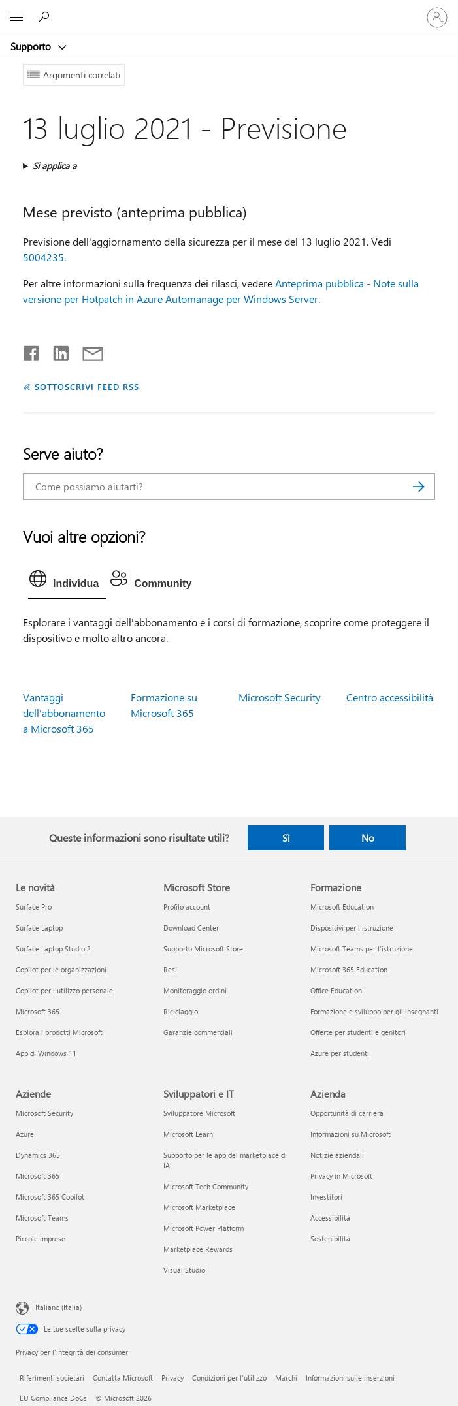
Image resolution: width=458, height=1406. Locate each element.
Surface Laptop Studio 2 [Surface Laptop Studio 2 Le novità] (53, 948)
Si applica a (54, 165)
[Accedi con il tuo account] (437, 17)
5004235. (44, 257)
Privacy (172, 1377)
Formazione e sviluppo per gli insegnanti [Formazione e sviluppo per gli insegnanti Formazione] (374, 1011)
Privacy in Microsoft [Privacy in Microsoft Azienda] (341, 1176)
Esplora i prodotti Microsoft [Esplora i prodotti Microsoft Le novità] (59, 1032)
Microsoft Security (279, 697)
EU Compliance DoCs (53, 1398)
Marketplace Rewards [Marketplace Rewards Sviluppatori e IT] (198, 1249)
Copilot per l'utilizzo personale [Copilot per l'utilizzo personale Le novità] (64, 990)
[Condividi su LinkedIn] (56, 350)
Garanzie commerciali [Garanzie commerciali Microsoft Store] (198, 1032)
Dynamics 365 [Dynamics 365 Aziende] (38, 1155)
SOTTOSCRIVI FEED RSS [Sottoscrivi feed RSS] (87, 386)
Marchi (286, 1377)
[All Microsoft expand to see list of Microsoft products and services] (16, 17)
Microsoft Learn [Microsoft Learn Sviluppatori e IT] (188, 1134)
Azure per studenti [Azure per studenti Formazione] (339, 1053)
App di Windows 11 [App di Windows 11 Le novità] (46, 1053)
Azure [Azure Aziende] (25, 1134)
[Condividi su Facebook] (32, 350)
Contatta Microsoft (123, 1377)
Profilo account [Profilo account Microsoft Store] (186, 907)
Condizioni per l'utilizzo (229, 1377)
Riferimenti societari (52, 1377)
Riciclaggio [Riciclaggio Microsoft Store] (180, 1011)
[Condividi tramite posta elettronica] (87, 350)
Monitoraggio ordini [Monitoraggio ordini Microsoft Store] (195, 990)
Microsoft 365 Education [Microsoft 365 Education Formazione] (348, 969)
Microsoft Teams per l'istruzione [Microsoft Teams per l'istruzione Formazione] (361, 948)
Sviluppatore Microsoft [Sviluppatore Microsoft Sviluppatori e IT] (199, 1113)
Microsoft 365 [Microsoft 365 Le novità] (37, 1011)
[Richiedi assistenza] (46, 17)
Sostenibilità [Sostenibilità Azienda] (330, 1238)
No (367, 837)
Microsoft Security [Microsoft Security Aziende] (44, 1113)
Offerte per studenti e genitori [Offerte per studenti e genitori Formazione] (358, 1032)
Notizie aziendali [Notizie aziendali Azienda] (337, 1155)
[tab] (67, 582)
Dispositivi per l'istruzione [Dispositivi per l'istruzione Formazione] (351, 928)
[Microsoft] (229, 10)
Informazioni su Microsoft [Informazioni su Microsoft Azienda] (350, 1134)
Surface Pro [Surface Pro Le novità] (34, 907)
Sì (286, 837)
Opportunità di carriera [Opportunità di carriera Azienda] (347, 1113)
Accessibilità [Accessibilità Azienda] (330, 1217)
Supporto (32, 46)
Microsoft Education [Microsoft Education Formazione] (342, 907)
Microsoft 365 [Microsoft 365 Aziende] (37, 1176)
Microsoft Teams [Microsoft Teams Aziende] (42, 1217)
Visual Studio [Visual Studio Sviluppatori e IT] (184, 1270)
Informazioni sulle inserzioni (350, 1377)
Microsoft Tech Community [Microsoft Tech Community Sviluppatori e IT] (205, 1186)
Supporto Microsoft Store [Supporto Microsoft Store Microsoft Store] (203, 948)
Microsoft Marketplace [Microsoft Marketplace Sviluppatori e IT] (199, 1207)
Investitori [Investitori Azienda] (326, 1197)
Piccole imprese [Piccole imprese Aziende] (40, 1238)
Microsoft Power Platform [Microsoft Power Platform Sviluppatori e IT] (203, 1228)
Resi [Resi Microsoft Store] (170, 969)
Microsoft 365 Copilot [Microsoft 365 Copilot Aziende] (50, 1197)
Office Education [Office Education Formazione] (336, 990)
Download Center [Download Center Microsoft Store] (191, 928)
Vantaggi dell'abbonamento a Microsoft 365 (64, 712)
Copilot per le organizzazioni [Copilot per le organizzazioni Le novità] (61, 969)
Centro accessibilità (389, 697)
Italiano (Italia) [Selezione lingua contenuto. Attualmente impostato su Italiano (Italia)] (58, 1306)
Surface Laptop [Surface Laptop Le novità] (39, 928)
